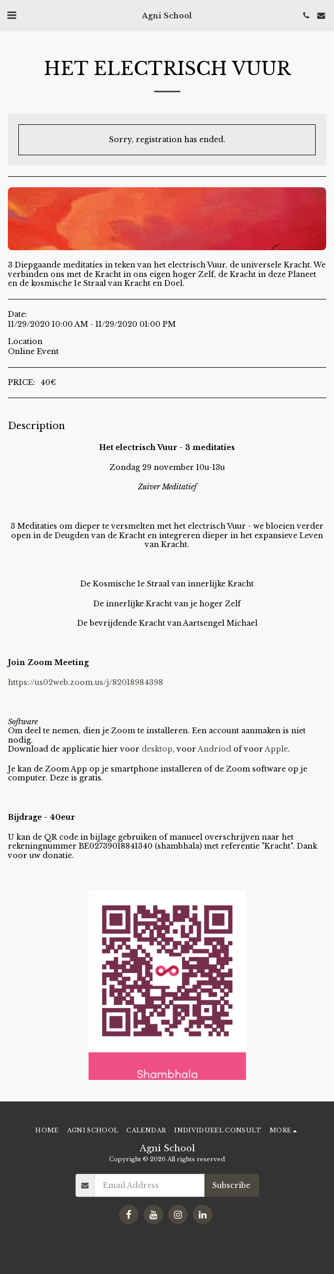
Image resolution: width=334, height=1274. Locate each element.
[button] (11, 15)
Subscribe (231, 1185)
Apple (276, 749)
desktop (157, 749)
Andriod (214, 749)
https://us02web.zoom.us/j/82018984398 (85, 682)
